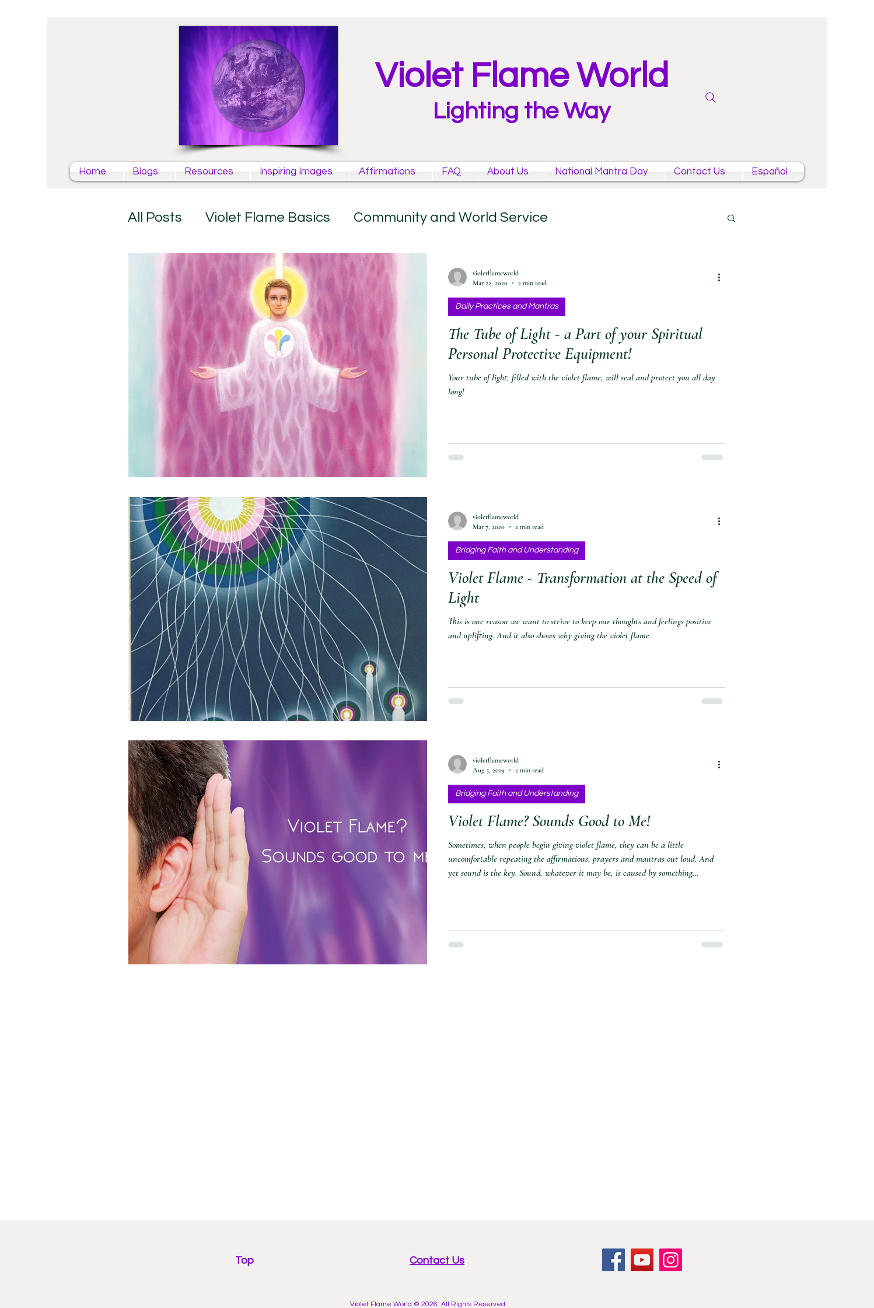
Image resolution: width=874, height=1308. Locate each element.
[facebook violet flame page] (613, 1259)
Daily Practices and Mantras (506, 306)
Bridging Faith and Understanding (516, 550)
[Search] (710, 97)
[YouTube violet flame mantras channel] (642, 1259)
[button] (731, 219)
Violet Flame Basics (267, 217)
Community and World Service (451, 217)
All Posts (155, 217)
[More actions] (723, 277)
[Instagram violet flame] (670, 1259)
